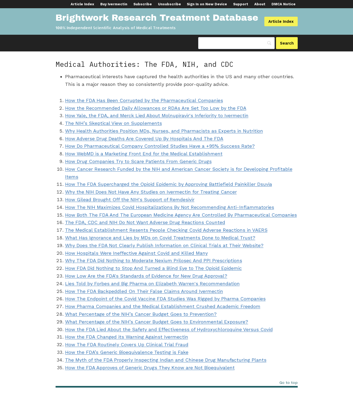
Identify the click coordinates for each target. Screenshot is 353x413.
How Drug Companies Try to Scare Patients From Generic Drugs (138, 161)
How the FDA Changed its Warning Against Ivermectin (126, 337)
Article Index (82, 4)
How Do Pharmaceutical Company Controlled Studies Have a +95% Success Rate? (160, 146)
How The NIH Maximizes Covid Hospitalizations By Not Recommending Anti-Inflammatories (169, 207)
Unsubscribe (169, 4)
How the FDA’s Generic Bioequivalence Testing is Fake (126, 352)
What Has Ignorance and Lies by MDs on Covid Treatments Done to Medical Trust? (160, 237)
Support (240, 4)
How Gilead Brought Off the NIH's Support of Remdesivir (129, 199)
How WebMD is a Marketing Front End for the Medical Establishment (144, 153)
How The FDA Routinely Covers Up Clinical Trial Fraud (126, 344)
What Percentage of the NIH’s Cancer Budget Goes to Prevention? (141, 314)
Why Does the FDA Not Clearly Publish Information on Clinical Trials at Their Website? (164, 245)
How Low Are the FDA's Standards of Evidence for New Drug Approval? (146, 276)
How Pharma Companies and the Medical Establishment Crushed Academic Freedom (162, 306)
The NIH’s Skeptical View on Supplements (113, 123)
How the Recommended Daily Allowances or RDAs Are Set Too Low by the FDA (155, 108)
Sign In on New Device (207, 4)
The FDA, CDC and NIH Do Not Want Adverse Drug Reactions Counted (145, 222)
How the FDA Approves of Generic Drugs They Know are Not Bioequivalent (150, 367)
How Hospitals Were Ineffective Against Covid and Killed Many (136, 253)
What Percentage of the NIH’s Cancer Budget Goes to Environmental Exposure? (156, 321)
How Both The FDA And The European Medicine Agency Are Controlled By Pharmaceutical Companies (181, 215)
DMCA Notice (283, 4)
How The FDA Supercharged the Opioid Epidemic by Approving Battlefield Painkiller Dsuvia (168, 184)
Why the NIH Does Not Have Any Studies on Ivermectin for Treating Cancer (151, 192)
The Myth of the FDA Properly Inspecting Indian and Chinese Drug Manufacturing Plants (165, 360)
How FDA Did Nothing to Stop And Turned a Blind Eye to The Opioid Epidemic (153, 268)
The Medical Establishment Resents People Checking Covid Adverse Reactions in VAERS (166, 230)
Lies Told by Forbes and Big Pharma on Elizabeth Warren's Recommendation (152, 283)
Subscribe (142, 4)
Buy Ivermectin (113, 4)
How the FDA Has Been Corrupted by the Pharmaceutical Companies (144, 100)
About (259, 4)
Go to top (288, 383)
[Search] (287, 43)
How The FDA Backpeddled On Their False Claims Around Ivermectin (144, 291)
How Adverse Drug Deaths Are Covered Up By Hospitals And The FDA (144, 138)
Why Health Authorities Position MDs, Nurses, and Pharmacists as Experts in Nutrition (164, 131)
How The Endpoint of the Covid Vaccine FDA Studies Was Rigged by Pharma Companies (165, 298)
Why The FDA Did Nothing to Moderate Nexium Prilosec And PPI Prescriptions (153, 260)
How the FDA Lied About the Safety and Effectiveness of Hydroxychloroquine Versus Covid (169, 329)
